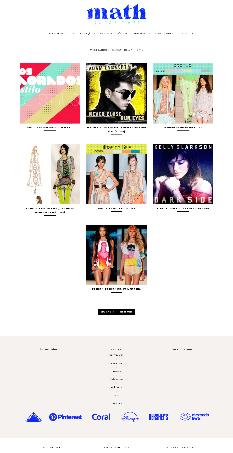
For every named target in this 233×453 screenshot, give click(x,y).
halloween (116, 387)
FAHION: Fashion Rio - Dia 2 (116, 208)
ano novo (116, 363)
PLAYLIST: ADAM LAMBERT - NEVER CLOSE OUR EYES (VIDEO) (116, 129)
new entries (107, 312)
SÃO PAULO (123, 33)
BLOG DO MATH (112, 447)
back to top (51, 447)
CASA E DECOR (55, 33)
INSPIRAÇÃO (85, 33)
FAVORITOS (187, 33)
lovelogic (190, 447)
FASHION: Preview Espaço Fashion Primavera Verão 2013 (50, 210)
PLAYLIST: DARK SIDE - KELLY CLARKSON (183, 208)
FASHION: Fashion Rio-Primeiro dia (116, 289)
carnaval (116, 371)
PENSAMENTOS (142, 33)
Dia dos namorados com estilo (50, 127)
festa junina (116, 379)
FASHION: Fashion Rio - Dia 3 (183, 127)
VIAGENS (105, 33)
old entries (126, 312)
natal (116, 395)
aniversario (116, 355)
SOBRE (169, 33)
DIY (73, 33)
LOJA (39, 33)
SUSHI (157, 33)
